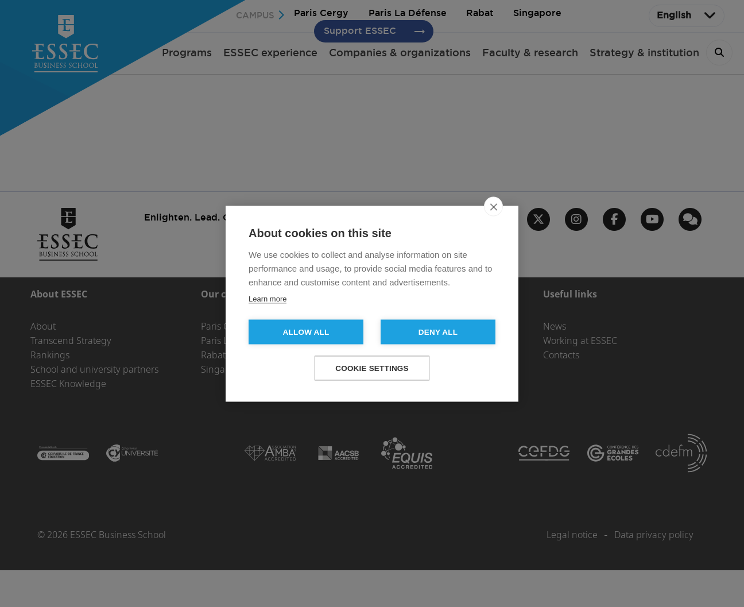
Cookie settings (372, 368)
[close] (493, 206)
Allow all (306, 331)
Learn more (267, 298)
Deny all (438, 331)
